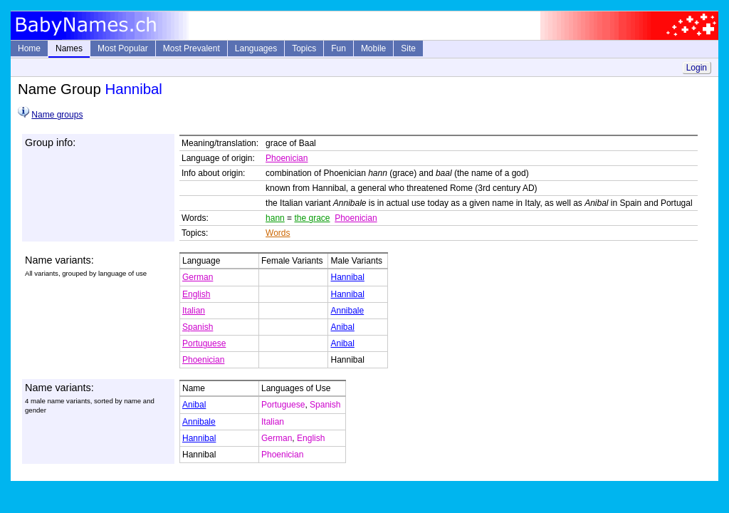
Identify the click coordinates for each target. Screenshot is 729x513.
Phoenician (287, 158)
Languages (256, 48)
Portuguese (204, 343)
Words (278, 233)
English (196, 294)
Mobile (373, 48)
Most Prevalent (191, 48)
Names (69, 48)
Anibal (342, 327)
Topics (304, 48)
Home (29, 48)
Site (408, 48)
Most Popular (123, 48)
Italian (193, 311)
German (197, 277)
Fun (338, 48)
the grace (312, 218)
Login (696, 68)
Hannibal (347, 277)
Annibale (347, 311)
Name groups (57, 115)
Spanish (197, 327)
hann (275, 218)
